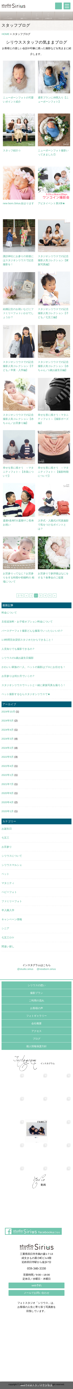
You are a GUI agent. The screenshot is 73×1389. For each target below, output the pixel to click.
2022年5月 (8, 756)
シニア (5, 928)
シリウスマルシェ (12, 864)
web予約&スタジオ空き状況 (36, 1385)
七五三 (5, 837)
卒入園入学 (8, 910)
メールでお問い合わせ (36, 1292)
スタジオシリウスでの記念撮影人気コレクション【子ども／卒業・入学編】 (18, 365)
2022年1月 (8, 774)
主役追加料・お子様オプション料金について (27, 621)
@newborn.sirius (46, 969)
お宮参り (7, 846)
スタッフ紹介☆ (12, 150)
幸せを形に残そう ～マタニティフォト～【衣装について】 (18, 471)
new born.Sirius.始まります (18, 203)
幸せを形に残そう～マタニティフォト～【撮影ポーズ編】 (53, 418)
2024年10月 (8, 711)
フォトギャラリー (36, 1015)
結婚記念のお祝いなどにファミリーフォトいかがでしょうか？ (18, 313)
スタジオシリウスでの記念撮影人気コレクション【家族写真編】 (53, 260)
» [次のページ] (54, 595)
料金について (9, 612)
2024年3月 (8, 738)
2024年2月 (8, 747)
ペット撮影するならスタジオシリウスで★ (26, 694)
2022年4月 (8, 765)
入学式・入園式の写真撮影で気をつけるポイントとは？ (53, 524)
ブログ (36, 1038)
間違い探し (8, 946)
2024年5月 (8, 720)
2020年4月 (8, 802)
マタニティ (8, 883)
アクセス (36, 1031)
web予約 (36, 1285)
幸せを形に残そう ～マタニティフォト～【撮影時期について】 (53, 471)
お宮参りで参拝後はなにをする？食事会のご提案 (53, 575)
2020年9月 (8, 793)
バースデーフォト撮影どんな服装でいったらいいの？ (32, 630)
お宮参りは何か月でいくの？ (18, 676)
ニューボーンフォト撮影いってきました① (53, 152)
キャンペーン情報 (12, 919)
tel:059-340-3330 (58, 6)
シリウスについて (12, 855)
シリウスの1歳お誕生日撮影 (18, 657)
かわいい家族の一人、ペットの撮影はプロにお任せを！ (33, 667)
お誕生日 (7, 828)
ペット (5, 873)
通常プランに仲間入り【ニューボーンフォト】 (53, 99)
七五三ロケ (8, 937)
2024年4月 (8, 729)
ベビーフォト (9, 892)
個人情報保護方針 (36, 1046)
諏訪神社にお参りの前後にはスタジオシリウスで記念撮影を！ (18, 260)
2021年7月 (8, 784)
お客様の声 (36, 1008)
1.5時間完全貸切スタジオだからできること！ (28, 639)
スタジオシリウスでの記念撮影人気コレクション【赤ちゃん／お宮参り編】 (18, 418)
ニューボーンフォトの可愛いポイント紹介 (18, 99)
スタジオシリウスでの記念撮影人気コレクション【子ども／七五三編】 (53, 313)
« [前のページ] (26, 595)
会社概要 (36, 1023)
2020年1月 (8, 811)
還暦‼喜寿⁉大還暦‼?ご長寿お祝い (18, 522)
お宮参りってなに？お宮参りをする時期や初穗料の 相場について (18, 577)
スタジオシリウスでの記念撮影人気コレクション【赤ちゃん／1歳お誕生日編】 (53, 365)
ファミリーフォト (12, 901)
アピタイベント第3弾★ (51, 203)
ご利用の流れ (36, 1000)
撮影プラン (36, 992)
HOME (5, 34)
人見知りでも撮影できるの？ (18, 648)
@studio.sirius (25, 969)
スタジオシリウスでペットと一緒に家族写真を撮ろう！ (33, 685)
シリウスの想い (37, 985)
